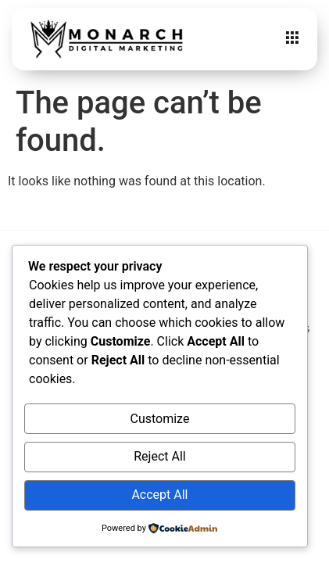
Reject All (159, 456)
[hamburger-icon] (291, 39)
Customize (159, 418)
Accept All (159, 494)
